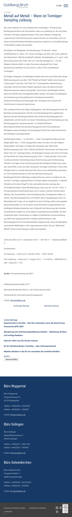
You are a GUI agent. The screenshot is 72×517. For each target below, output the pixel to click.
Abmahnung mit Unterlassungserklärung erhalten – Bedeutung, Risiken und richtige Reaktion (35, 333)
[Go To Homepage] (16, 7)
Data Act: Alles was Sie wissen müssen (21, 341)
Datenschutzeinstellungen (14, 508)
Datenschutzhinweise (37, 508)
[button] (4, 513)
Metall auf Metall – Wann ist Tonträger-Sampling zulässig (33, 18)
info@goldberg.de (17, 300)
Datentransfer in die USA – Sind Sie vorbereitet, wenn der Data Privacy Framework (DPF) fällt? (34, 325)
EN (60, 6)
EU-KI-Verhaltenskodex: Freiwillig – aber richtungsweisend (30, 346)
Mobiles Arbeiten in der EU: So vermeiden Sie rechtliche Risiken (32, 351)
